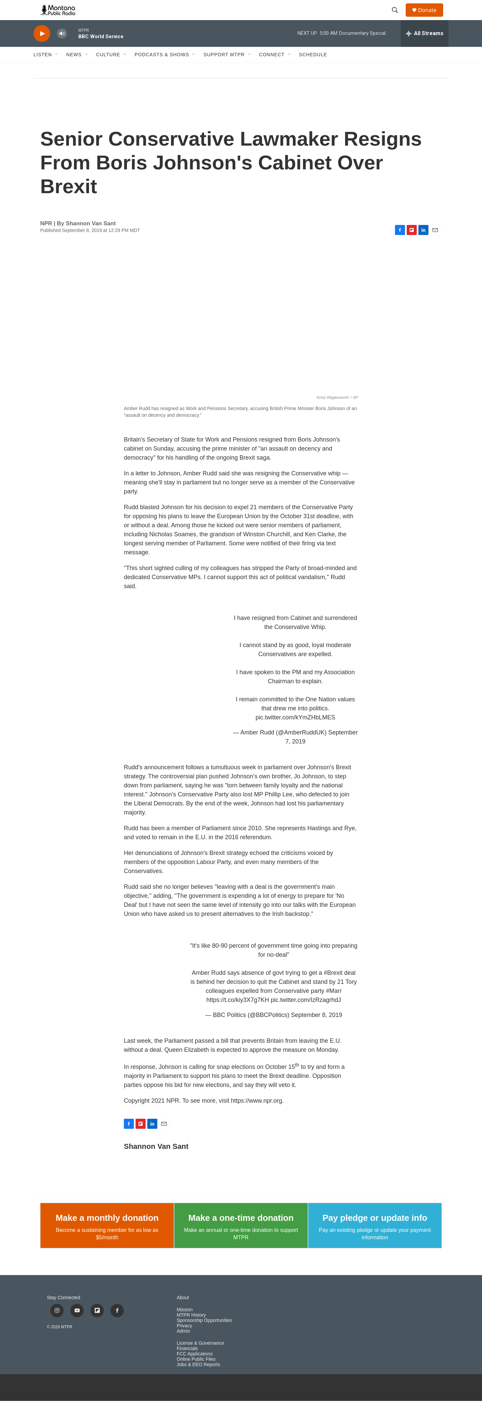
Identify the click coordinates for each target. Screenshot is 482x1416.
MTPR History (191, 1330)
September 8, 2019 (316, 1030)
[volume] (62, 48)
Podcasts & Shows (162, 69)
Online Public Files (196, 1374)
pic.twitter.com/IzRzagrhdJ (306, 1015)
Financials (187, 1363)
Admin (183, 1346)
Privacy (184, 1340)
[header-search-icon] (398, 18)
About (183, 1312)
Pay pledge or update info (375, 1233)
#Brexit (333, 988)
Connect (272, 69)
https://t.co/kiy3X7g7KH (238, 1015)
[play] (41, 49)
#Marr (334, 1006)
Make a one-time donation (241, 1233)
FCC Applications (195, 1368)
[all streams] (425, 48)
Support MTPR (224, 69)
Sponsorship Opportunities (204, 1335)
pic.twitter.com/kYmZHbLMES (295, 732)
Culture (108, 69)
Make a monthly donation (107, 1233)
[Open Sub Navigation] (57, 69)
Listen (42, 69)
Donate (431, 17)
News (74, 69)
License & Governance (200, 1358)
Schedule (313, 69)
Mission (184, 1324)
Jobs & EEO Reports (198, 1379)
